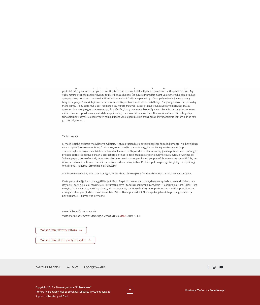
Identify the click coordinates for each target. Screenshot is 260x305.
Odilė (123, 215)
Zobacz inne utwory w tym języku (65, 240)
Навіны (139, 9)
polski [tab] (109, 33)
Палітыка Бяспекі (47, 267)
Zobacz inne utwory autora (61, 230)
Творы (152, 9)
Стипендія (196, 9)
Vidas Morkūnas (88, 53)
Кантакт (72, 267)
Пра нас (181, 9)
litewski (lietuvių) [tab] (87, 33)
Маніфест (166, 9)
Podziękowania (94, 267)
